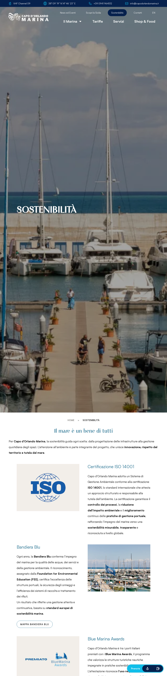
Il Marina (72, 21)
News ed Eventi (68, 12)
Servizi (118, 21)
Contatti (138, 12)
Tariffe (97, 21)
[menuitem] (154, 12)
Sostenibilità (117, 12)
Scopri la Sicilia (93, 12)
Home (71, 420)
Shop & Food (144, 21)
